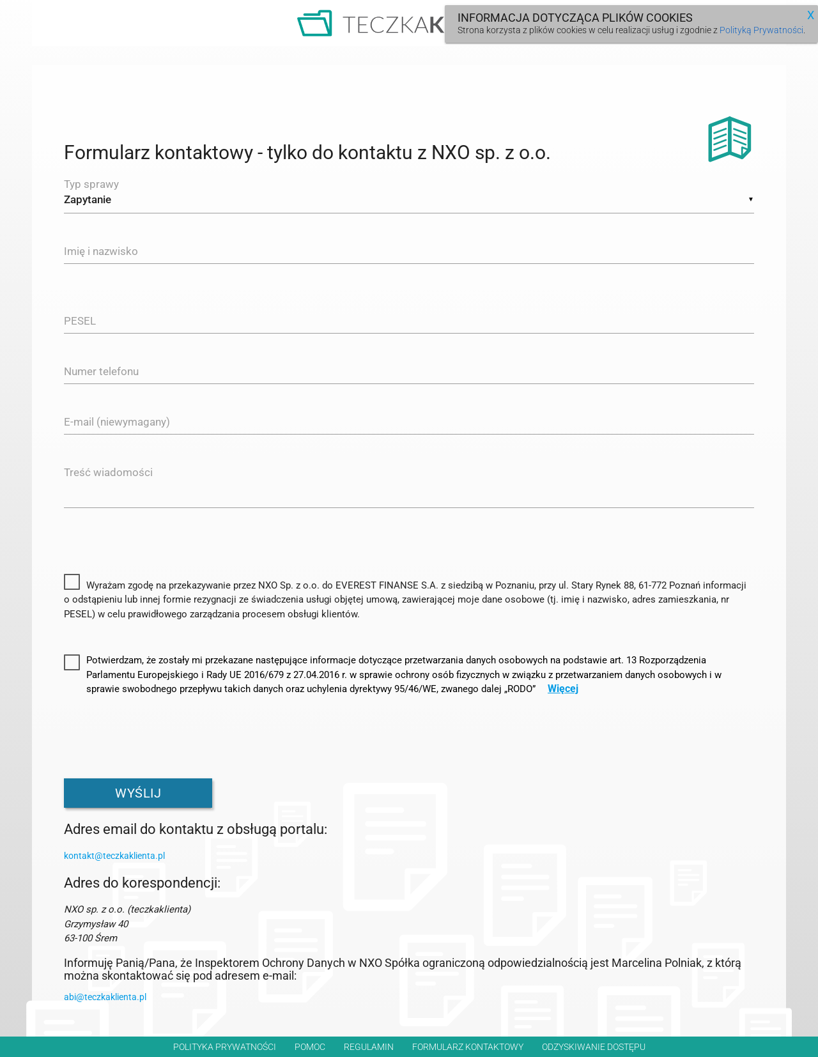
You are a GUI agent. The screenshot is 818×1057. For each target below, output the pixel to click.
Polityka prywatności (224, 1047)
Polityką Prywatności (761, 30)
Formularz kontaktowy (467, 1047)
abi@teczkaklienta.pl (105, 999)
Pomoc (310, 1047)
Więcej (563, 692)
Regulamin (369, 1047)
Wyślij (138, 795)
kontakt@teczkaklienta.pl (114, 858)
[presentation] (161, 737)
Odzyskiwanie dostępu (593, 1047)
